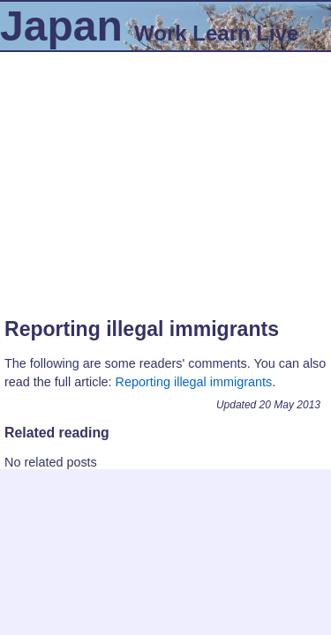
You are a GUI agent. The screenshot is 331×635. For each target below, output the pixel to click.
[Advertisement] (165, 176)
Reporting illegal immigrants (141, 329)
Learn (221, 33)
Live (277, 33)
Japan (61, 26)
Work (160, 33)
